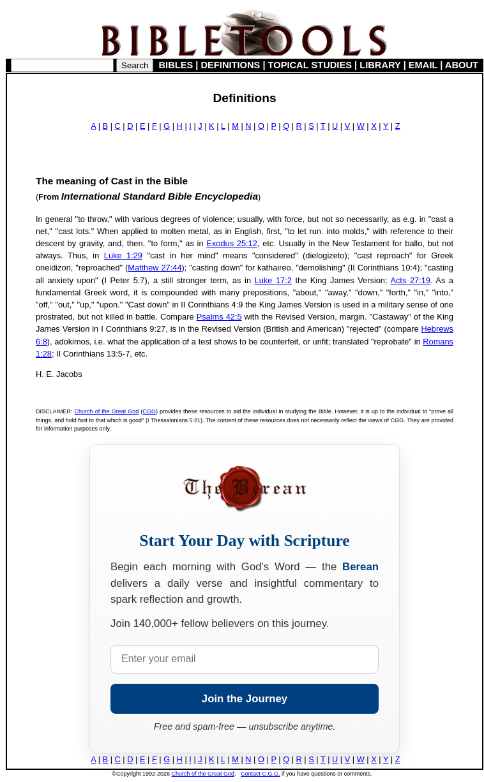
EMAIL (423, 65)
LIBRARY (379, 65)
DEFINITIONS (231, 65)
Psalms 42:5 (219, 316)
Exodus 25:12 (231, 243)
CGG (149, 411)
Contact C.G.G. (260, 774)
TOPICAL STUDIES (310, 65)
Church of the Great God (107, 411)
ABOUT (461, 65)
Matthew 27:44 (154, 267)
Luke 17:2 (273, 280)
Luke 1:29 (123, 255)
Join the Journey (244, 699)
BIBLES (176, 65)
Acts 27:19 (410, 280)
